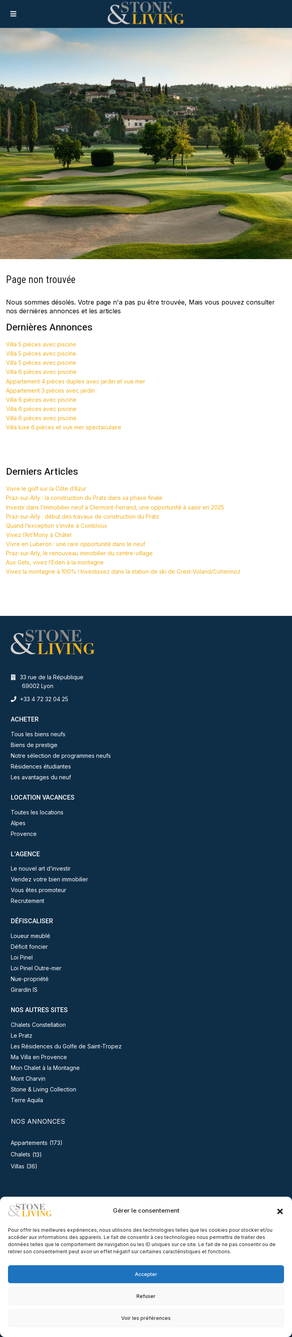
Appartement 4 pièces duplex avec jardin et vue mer (75, 381)
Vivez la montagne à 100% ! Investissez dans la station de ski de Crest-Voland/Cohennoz (123, 571)
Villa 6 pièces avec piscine (41, 371)
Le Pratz (21, 1035)
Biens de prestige (34, 744)
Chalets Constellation (38, 1024)
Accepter (146, 1274)
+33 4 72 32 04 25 (44, 699)
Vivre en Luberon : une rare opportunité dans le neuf (75, 544)
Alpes (18, 823)
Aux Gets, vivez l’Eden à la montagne (55, 562)
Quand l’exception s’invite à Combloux (56, 525)
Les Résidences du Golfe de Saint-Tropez (66, 1046)
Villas (17, 1166)
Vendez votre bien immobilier (49, 879)
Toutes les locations (37, 812)
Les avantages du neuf (41, 777)
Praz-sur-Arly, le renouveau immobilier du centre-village (79, 553)
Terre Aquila (27, 1100)
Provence (24, 833)
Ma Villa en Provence (39, 1057)
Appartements (29, 1142)
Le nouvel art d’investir (41, 868)
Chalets (20, 1154)
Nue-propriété (30, 978)
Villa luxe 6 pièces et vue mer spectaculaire (63, 427)
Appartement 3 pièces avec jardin (50, 390)
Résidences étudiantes (41, 766)
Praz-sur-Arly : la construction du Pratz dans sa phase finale (84, 497)
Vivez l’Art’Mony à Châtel (38, 534)
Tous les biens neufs (38, 734)
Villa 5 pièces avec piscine (41, 344)
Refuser (146, 1296)
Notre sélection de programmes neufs (61, 755)
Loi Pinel (22, 957)
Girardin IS (24, 989)
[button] (280, 1211)
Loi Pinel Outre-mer (36, 968)
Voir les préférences (146, 1318)
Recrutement (27, 900)
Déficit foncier (29, 946)
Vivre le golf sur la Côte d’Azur (46, 488)
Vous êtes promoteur (38, 890)
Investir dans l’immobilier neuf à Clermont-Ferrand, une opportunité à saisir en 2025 (115, 507)
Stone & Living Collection (43, 1089)
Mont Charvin (28, 1078)
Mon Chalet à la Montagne (45, 1067)
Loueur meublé (30, 935)
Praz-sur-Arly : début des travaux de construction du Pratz (82, 516)
